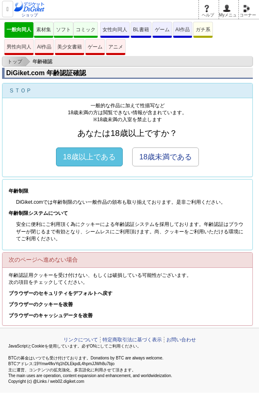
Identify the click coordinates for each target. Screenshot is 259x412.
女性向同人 (115, 29)
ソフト (63, 29)
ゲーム (162, 29)
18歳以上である (89, 157)
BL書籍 (141, 29)
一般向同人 (19, 29)
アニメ (115, 47)
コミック (86, 29)
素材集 (43, 29)
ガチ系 (203, 29)
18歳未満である (165, 157)
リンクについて (80, 340)
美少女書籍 (69, 47)
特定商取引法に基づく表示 (132, 340)
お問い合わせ (181, 340)
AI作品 (182, 29)
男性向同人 (19, 47)
